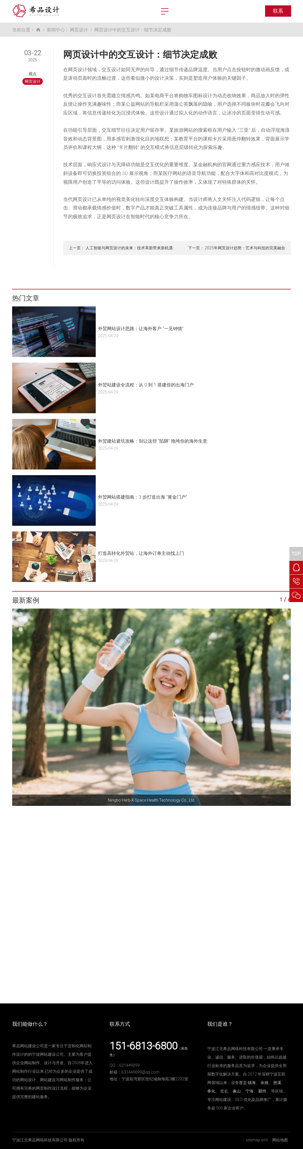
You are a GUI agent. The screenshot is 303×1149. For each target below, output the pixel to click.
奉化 (211, 1091)
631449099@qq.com (140, 1072)
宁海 (249, 1091)
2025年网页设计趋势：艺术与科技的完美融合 (245, 247)
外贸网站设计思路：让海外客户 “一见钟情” (140, 328)
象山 (237, 1091)
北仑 (224, 1091)
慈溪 (277, 1082)
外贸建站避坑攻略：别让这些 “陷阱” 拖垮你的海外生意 (152, 441)
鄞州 (262, 1091)
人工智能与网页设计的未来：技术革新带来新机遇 (129, 247)
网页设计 (79, 30)
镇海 (252, 1082)
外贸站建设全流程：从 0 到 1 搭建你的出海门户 (146, 385)
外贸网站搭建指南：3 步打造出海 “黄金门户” (142, 497)
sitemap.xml (257, 1139)
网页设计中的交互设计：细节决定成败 (132, 30)
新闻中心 (56, 30)
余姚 (264, 1082)
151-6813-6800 (144, 1045)
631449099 (129, 1065)
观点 (33, 73)
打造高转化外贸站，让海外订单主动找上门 (141, 553)
